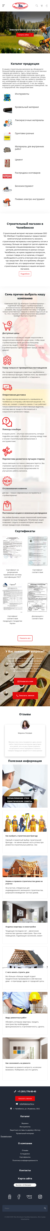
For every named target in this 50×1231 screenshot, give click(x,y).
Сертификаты (25, 1157)
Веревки (25, 1123)
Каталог (25, 1116)
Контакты (25, 1170)
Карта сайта (25, 1179)
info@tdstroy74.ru (27, 1104)
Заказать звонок (25, 695)
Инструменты (22, 94)
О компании (25, 1143)
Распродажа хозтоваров (27, 173)
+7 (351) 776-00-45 (27, 1091)
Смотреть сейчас (25, 35)
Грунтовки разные (24, 133)
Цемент (19, 159)
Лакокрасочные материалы (29, 120)
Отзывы (25, 1150)
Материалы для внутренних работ (29, 147)
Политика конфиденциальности (25, 1160)
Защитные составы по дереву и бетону (25, 1130)
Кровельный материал (27, 107)
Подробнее (25, 274)
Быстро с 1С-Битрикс (23, 1185)
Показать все (25, 638)
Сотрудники (25, 1154)
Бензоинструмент (24, 186)
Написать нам (25, 681)
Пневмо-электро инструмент (30, 199)
